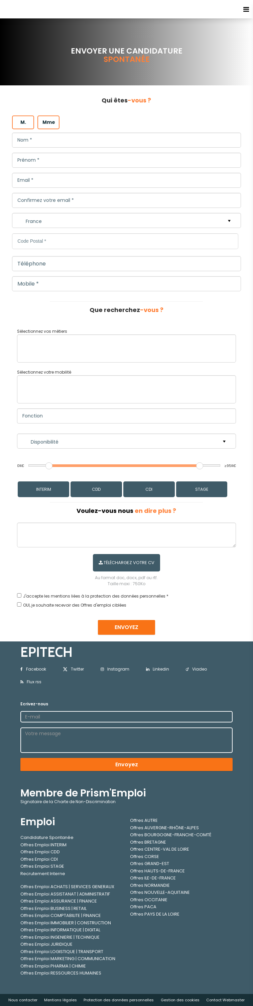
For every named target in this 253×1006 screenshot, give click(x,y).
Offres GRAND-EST (149, 863)
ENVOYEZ (126, 627)
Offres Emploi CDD (40, 852)
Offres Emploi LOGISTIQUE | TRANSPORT (61, 951)
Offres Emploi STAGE (42, 866)
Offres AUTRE (144, 820)
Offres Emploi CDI (39, 859)
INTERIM (43, 489)
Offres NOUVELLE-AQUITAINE (160, 892)
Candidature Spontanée (47, 837)
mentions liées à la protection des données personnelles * (109, 596)
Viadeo (196, 669)
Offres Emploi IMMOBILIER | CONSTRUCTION (65, 923)
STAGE (201, 489)
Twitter (73, 669)
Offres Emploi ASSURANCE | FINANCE (58, 901)
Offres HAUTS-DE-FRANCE (157, 871)
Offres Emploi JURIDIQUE (46, 944)
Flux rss (30, 682)
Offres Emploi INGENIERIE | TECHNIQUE (60, 937)
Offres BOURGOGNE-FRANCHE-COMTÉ (170, 835)
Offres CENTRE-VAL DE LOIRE (159, 849)
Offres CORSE (144, 856)
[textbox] (72, 347)
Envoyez (126, 764)
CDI (148, 489)
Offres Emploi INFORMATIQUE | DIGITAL (60, 930)
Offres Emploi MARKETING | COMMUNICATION (67, 958)
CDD (96, 489)
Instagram (115, 669)
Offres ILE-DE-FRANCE (153, 878)
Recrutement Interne (42, 873)
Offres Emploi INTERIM (43, 845)
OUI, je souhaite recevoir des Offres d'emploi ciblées (74, 605)
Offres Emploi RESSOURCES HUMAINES (60, 973)
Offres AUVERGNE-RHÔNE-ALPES (164, 828)
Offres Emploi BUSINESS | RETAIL (53, 908)
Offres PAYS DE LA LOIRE (154, 914)
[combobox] (126, 348)
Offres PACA (143, 907)
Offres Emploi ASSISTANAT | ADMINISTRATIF (65, 894)
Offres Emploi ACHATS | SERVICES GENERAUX (67, 886)
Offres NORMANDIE (150, 885)
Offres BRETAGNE (148, 842)
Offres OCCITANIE (148, 900)
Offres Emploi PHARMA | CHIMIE (53, 966)
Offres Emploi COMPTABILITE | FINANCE (60, 915)
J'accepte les (36, 596)
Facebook (33, 669)
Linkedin (157, 669)
